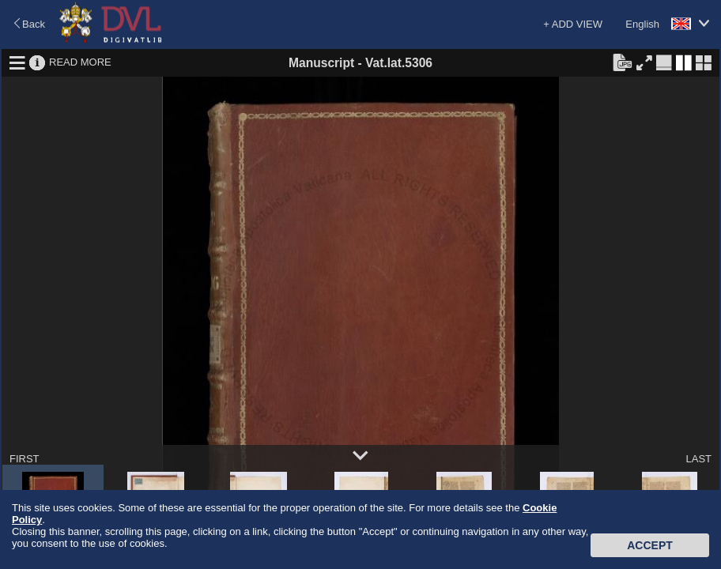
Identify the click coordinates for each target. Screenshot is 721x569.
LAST (698, 459)
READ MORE (80, 62)
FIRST (24, 459)
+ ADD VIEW (572, 24)
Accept (650, 545)
